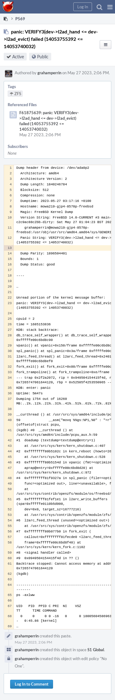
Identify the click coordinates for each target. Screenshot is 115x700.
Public (42, 57)
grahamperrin (49, 72)
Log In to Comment (31, 684)
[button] (110, 7)
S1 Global (95, 649)
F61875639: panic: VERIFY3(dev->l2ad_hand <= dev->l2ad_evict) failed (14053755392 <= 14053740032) (49, 121)
